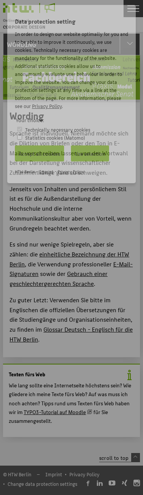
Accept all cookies (39, 153)
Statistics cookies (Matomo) (55, 138)
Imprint (46, 171)
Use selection (90, 153)
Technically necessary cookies (57, 130)
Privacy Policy (47, 106)
